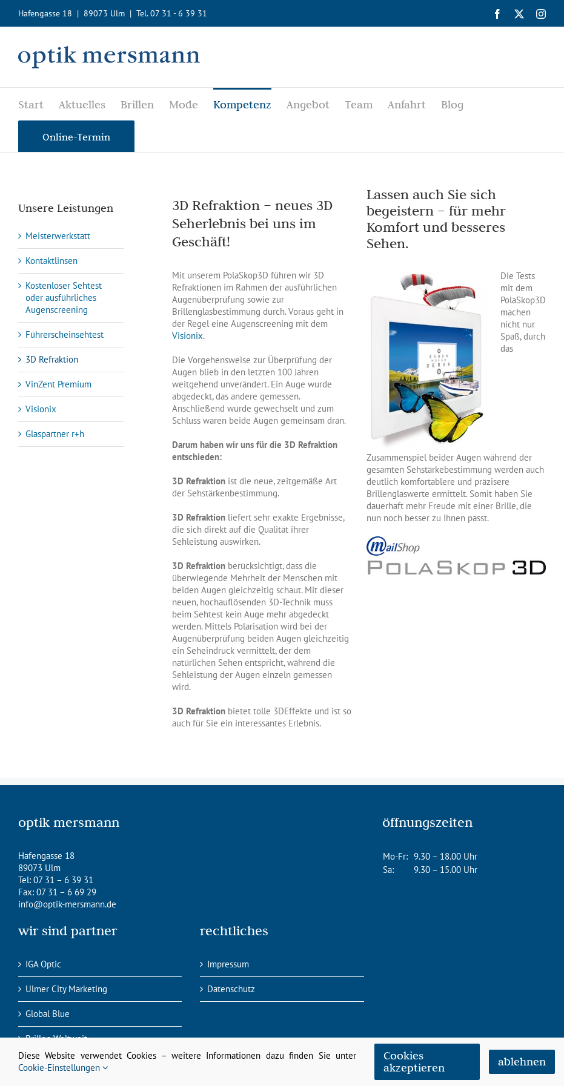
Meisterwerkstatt (57, 236)
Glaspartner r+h (54, 433)
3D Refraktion (51, 359)
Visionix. (188, 335)
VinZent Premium (58, 384)
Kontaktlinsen (51, 260)
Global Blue (47, 1013)
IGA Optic (43, 964)
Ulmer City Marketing (66, 989)
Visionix (40, 409)
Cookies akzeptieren (414, 1061)
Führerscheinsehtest (64, 334)
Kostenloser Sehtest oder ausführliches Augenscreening (63, 297)
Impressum (228, 964)
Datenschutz (231, 989)
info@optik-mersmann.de (67, 904)
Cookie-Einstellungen (63, 1067)
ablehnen (522, 1061)
